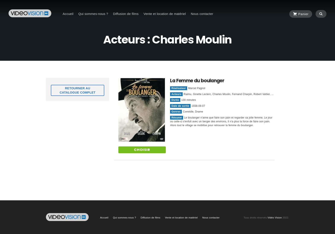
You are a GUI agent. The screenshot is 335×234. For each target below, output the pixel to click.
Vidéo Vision (274, 217)
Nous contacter (202, 14)
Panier (301, 13)
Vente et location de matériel (165, 14)
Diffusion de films (125, 14)
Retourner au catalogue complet (78, 90)
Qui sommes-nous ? (93, 14)
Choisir (142, 149)
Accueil (68, 14)
